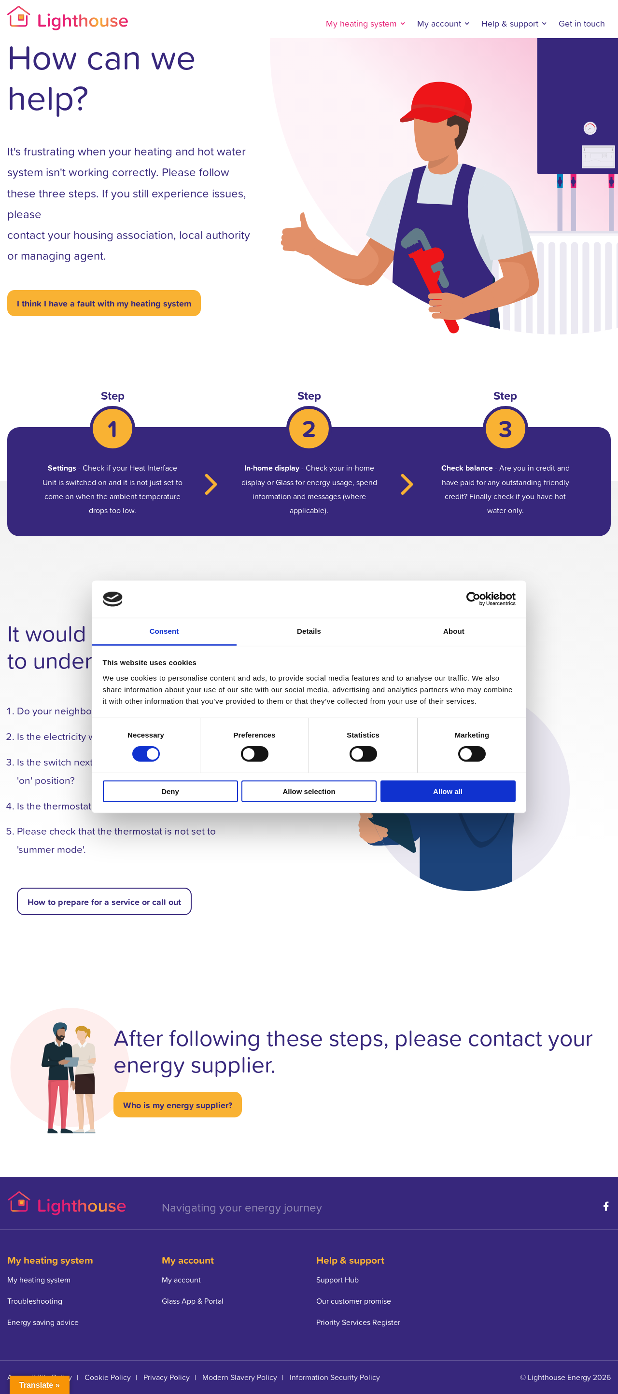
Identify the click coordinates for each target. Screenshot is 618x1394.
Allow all (448, 791)
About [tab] (453, 631)
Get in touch (582, 23)
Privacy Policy (166, 1377)
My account (439, 23)
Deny (170, 791)
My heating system (361, 23)
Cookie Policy (107, 1377)
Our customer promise (353, 1301)
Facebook (606, 1206)
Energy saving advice (43, 1322)
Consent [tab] (164, 631)
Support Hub (337, 1279)
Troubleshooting (34, 1301)
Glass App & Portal (193, 1301)
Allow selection (308, 791)
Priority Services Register (358, 1322)
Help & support (509, 23)
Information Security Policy (335, 1377)
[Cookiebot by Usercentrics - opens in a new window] (473, 599)
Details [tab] (309, 631)
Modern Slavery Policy (239, 1377)
